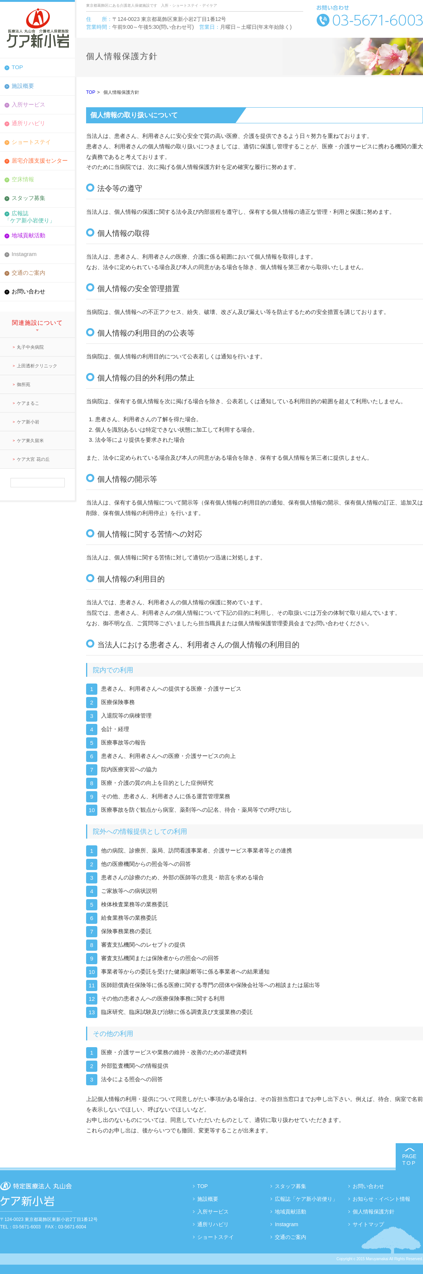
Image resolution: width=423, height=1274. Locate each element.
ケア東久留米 (30, 440)
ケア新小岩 (28, 422)
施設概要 (23, 86)
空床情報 (23, 179)
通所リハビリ (28, 123)
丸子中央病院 (30, 347)
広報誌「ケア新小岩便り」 (306, 1199)
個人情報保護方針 (374, 1212)
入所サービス (28, 104)
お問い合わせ (28, 291)
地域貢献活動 (28, 235)
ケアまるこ (28, 403)
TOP (17, 67)
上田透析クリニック (37, 365)
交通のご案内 (28, 272)
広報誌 (37, 216)
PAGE (409, 1159)
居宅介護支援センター (40, 160)
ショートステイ (31, 142)
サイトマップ (368, 1224)
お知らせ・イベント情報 (381, 1199)
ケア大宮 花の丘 (33, 459)
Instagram (24, 254)
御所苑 (23, 384)
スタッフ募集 (28, 198)
